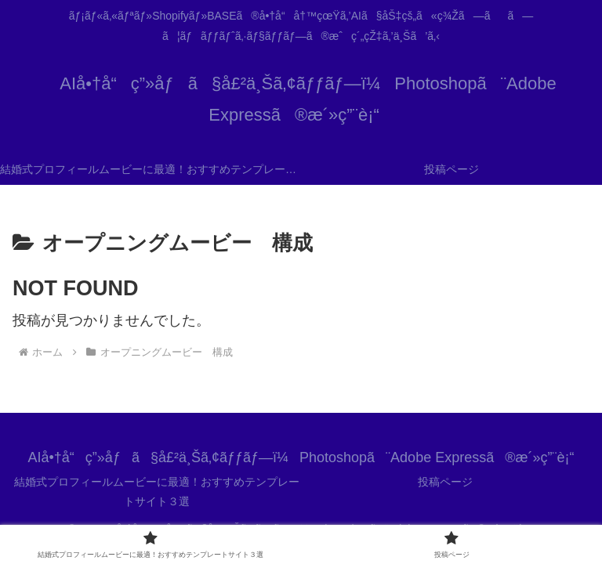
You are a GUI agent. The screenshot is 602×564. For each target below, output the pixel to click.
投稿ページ (445, 481)
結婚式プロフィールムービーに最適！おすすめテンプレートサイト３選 (156, 491)
